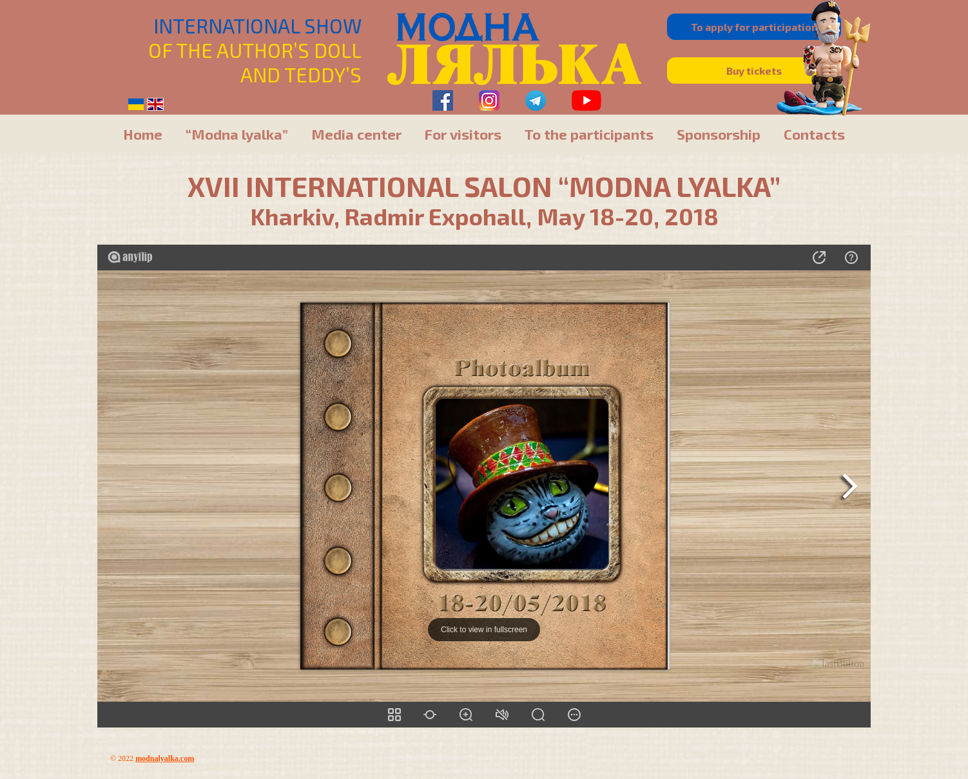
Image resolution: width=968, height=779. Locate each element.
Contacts (814, 134)
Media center (356, 134)
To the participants (589, 134)
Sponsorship (718, 134)
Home (142, 134)
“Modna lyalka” (237, 134)
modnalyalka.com (164, 758)
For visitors (463, 134)
